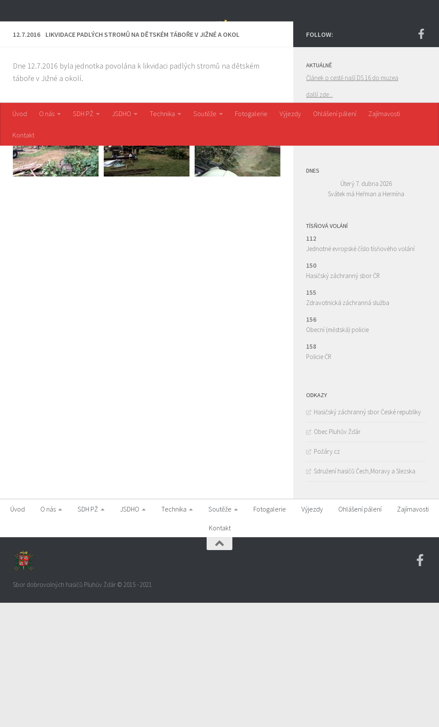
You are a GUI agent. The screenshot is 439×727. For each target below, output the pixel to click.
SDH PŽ (83, 113)
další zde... (319, 219)
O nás (46, 113)
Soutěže (204, 113)
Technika (162, 113)
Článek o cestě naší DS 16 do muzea (352, 202)
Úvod (19, 113)
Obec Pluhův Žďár (337, 556)
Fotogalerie (251, 113)
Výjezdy (290, 113)
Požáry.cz (327, 575)
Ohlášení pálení (334, 113)
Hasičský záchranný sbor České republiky (367, 536)
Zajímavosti (384, 113)
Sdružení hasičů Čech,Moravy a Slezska (364, 595)
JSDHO (121, 113)
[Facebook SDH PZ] (421, 158)
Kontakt (23, 135)
